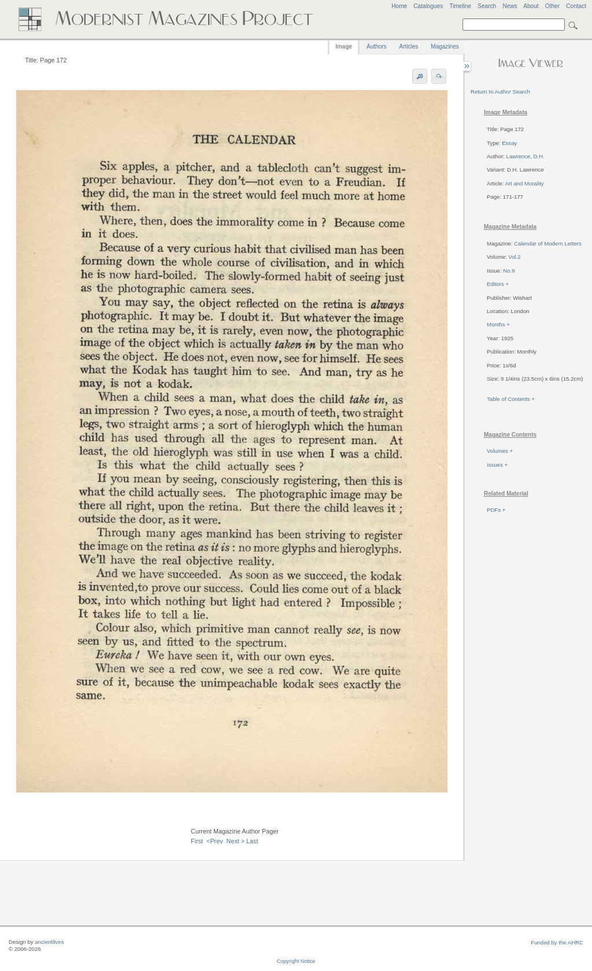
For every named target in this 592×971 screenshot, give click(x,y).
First (197, 841)
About (530, 6)
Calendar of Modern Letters (548, 243)
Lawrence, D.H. (525, 156)
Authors (376, 46)
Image (343, 46)
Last (252, 841)
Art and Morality (524, 183)
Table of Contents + (511, 399)
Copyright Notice (296, 961)
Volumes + (500, 451)
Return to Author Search (500, 91)
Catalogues (428, 6)
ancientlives (49, 942)
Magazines (444, 46)
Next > (236, 841)
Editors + (498, 284)
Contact (576, 6)
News (509, 6)
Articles (409, 46)
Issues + (497, 465)
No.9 (509, 270)
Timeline (460, 6)
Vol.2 (514, 257)
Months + (498, 324)
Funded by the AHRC (557, 942)
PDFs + (496, 510)
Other (552, 6)
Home (399, 6)
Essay (509, 143)
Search (487, 6)
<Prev (214, 841)
